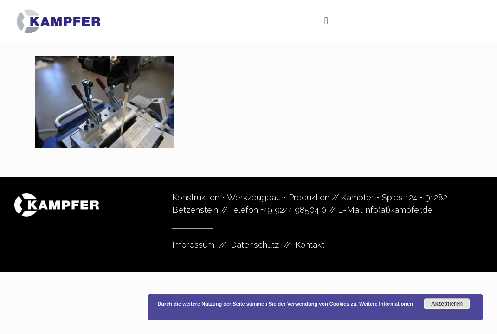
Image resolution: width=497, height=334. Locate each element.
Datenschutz (255, 245)
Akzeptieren (447, 304)
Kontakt (309, 245)
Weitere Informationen (386, 304)
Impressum (193, 245)
